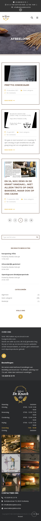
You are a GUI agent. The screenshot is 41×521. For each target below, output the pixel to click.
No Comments (11, 93)
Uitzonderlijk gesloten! (11, 264)
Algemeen (5, 295)
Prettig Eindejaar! (16, 85)
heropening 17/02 (9, 254)
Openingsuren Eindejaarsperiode (15, 275)
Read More (9, 100)
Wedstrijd (5, 301)
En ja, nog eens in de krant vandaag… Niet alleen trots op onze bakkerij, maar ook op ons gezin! (19, 187)
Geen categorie (28, 90)
